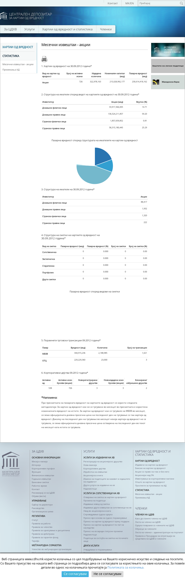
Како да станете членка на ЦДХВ (151, 518)
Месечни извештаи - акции (17, 64)
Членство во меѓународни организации (51, 549)
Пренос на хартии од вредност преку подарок (106, 521)
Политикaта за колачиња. (125, 567)
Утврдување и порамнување (97, 549)
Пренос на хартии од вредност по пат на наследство (103, 526)
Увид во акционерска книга (97, 510)
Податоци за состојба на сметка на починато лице (105, 539)
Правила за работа (41, 523)
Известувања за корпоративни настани (154, 478)
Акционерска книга (93, 475)
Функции (36, 471)
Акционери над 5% (144, 475)
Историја (36, 465)
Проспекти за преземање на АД (151, 485)
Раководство (38, 508)
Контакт (113, 3)
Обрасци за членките (145, 528)
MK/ (127, 3)
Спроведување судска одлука (97, 514)
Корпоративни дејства (94, 468)
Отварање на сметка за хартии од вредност (104, 497)
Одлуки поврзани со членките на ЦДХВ (154, 525)
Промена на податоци (94, 500)
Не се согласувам (107, 573)
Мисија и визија (39, 461)
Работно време (39, 485)
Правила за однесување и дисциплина (51, 530)
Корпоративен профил (43, 468)
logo (26, 16)
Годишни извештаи (41, 478)
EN (132, 3)
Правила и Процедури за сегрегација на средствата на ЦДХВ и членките (155, 537)
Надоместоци (90, 488)
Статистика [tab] (10, 56)
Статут (35, 520)
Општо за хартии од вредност (150, 482)
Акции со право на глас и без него (152, 471)
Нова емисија (90, 465)
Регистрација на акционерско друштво (102, 461)
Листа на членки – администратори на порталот (159, 532)
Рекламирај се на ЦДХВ (43, 492)
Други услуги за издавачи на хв (99, 485)
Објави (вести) (39, 496)
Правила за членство (42, 527)
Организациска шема (42, 511)
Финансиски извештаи (43, 475)
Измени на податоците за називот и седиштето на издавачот (106, 480)
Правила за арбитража (43, 533)
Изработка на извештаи (95, 471)
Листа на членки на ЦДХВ (147, 522)
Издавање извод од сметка (96, 504)
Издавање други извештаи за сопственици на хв (107, 507)
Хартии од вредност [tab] (17, 47)
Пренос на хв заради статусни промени (103, 531)
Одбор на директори (42, 504)
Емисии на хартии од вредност (150, 468)
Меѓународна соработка (44, 552)
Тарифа (35, 540)
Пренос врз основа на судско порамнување (105, 518)
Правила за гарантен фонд (45, 537)
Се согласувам (75, 573)
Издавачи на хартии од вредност (151, 464)
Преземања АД (11, 69)
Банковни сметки (40, 482)
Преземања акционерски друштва (100, 552)
